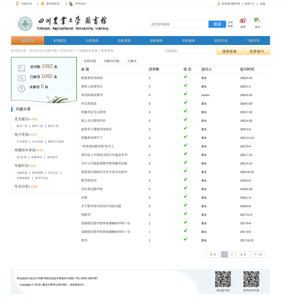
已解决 (132, 61)
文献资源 (124, 40)
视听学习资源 (56, 141)
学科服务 (188, 40)
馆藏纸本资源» (26, 150)
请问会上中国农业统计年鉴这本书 (104, 155)
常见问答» (22, 186)
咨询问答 (67, 50)
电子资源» (22, 134)
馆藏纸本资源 (88, 50)
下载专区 (253, 40)
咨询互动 (220, 40)
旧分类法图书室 (92, 189)
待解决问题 (111, 61)
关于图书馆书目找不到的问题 (101, 206)
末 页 (243, 254)
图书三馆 (53, 126)
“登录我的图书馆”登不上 (97, 146)
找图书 (85, 214)
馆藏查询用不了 (92, 137)
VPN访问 (80, 3)
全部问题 (90, 61)
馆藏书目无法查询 (93, 112)
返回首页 (27, 40)
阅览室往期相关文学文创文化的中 (104, 172)
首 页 (213, 254)
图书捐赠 (37, 172)
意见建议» (22, 119)
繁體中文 (249, 3)
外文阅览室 (89, 103)
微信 (257, 26)
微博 (243, 26)
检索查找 (107, 50)
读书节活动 (41, 178)
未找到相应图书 (92, 95)
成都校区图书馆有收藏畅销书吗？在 (105, 223)
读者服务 (156, 40)
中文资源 (22, 141)
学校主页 (27, 3)
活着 (84, 197)
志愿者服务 (23, 178)
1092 (47, 66)
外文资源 (37, 141)
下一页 (258, 254)
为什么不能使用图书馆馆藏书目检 (104, 163)
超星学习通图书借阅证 (96, 129)
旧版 (262, 3)
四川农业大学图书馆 (43, 50)
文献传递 (22, 172)
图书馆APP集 (251, 290)
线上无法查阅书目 (93, 120)
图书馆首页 (53, 3)
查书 (84, 240)
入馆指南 (91, 40)
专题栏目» (22, 165)
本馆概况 (59, 40)
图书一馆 (22, 126)
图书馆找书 (89, 180)
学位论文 (53, 172)
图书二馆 (37, 126)
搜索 (217, 24)
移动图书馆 (223, 290)
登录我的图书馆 (231, 3)
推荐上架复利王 (92, 86)
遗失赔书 (52, 157)
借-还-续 (21, 157)
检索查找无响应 (92, 78)
